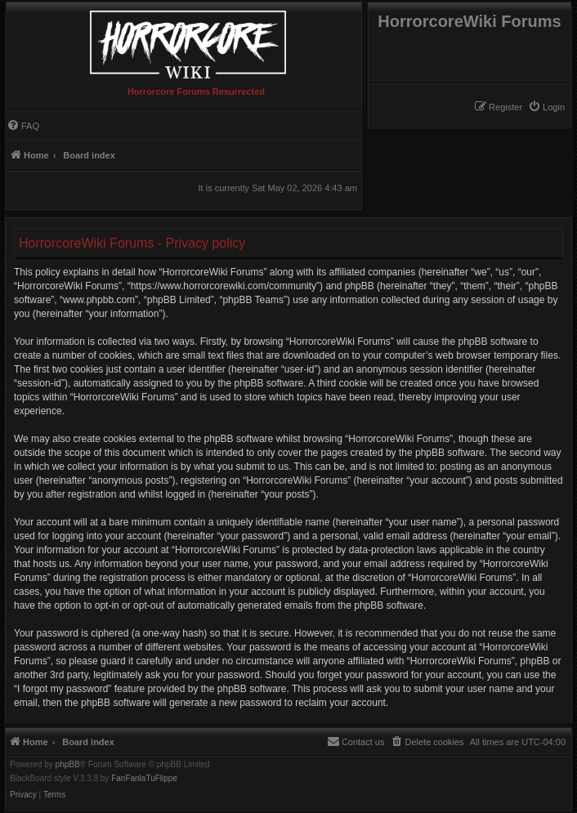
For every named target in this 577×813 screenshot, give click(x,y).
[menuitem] (546, 107)
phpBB (68, 765)
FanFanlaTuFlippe (144, 779)
